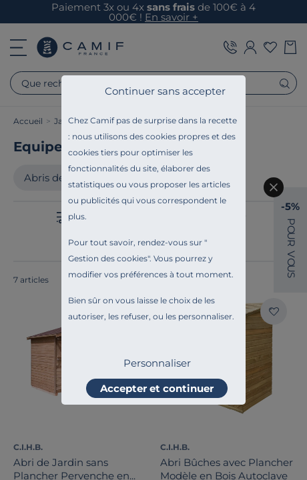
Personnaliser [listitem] (157, 363)
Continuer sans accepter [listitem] (165, 91)
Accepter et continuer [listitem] (157, 388)
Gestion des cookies (107, 258)
